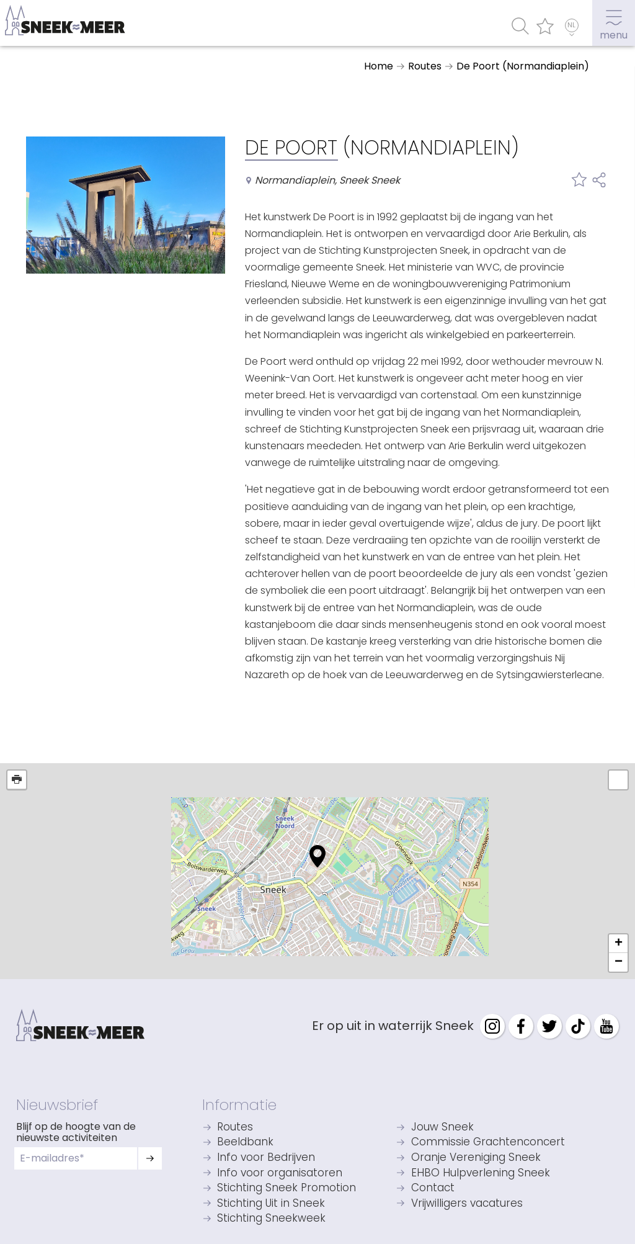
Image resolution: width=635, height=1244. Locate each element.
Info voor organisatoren (279, 1173)
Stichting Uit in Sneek (271, 1203)
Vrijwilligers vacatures (467, 1203)
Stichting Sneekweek (271, 1218)
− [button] (619, 962)
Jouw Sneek (442, 1127)
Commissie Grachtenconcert (488, 1142)
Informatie (239, 1104)
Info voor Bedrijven (266, 1158)
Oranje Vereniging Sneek (476, 1158)
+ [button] (619, 943)
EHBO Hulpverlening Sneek (480, 1173)
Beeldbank (245, 1142)
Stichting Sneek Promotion (286, 1188)
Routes (235, 1127)
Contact (433, 1188)
